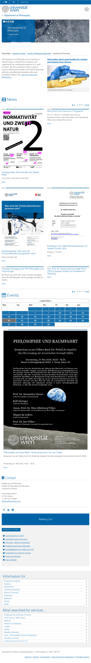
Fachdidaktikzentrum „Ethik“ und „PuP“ (19, 550)
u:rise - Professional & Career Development (20, 635)
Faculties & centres (11, 638)
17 (60, 317)
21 (22, 320)
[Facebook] (4, 509)
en (4, 2)
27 (9, 324)
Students (7, 584)
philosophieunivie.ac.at (11, 501)
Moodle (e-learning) (11, 632)
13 (9, 317)
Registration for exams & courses (18, 553)
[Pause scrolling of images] (13, 21)
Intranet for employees (12, 624)
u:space (7, 626)
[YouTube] (8, 509)
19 (83, 317)
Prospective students (12, 581)
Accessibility (45, 657)
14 (22, 317)
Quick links (24, 2)
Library (6, 629)
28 (22, 324)
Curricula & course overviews (16, 539)
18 (71, 317)
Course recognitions (13, 556)
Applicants (8, 598)
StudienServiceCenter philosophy (17, 546)
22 (35, 320)
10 (79, 105)
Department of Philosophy (17, 15)
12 (85, 105)
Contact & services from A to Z (16, 641)
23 (48, 320)
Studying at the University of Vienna (17, 615)
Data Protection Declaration (63, 657)
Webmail (7, 621)
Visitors (7, 601)
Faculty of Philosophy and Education (39, 53)
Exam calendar (11, 560)
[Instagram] (13, 509)
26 (83, 320)
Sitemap (28, 657)
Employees (8, 595)
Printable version (82, 657)
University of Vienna (19, 53)
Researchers (9, 587)
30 (48, 324)
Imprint (36, 657)
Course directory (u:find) (14, 536)
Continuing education (12, 590)
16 (48, 317)
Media (6, 604)
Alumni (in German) (11, 593)
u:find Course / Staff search (14, 618)
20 (9, 320)
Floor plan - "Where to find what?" (17, 543)
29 (35, 324)
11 (71, 313)
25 (71, 320)
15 (35, 317)
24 (60, 320)
